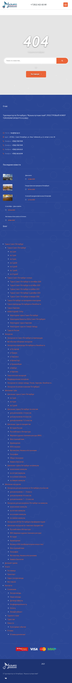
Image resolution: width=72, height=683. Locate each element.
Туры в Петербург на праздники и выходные (24, 300)
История (13, 537)
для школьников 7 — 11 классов (22, 499)
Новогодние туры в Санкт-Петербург (24, 315)
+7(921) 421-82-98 (17, 154)
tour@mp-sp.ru (15, 133)
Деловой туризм (11, 563)
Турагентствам (13, 616)
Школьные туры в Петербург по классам (22, 409)
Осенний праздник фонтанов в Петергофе (38, 196)
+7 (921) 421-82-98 (38, 4)
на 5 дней (13, 263)
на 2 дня (13, 251)
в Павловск (14, 357)
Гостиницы (11, 570)
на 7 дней (13, 270)
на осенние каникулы (18, 477)
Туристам (11, 619)
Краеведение (15, 443)
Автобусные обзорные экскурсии (19, 342)
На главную (36, 74)
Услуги (7, 567)
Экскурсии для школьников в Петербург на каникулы (27, 503)
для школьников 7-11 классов (21, 420)
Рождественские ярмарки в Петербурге (37, 186)
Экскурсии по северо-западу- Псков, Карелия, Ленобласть (29, 383)
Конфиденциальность (18, 604)
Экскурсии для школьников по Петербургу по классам (27, 488)
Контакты (8, 585)
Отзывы (10, 630)
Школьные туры (11, 390)
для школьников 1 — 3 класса (21, 492)
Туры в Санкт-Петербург (14, 244)
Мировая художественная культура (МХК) (26, 435)
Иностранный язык (17, 439)
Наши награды (15, 597)
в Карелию (14, 372)
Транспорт (11, 574)
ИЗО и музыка (15, 447)
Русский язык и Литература (20, 432)
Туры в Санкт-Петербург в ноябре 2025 (24, 289)
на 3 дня (13, 255)
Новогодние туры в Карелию (21, 323)
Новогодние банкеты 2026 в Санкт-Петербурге (27, 319)
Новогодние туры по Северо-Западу (23, 326)
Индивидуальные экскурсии (18, 379)
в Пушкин (13, 353)
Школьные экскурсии (13, 484)
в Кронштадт (15, 360)
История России (16, 428)
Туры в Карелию (13, 308)
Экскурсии (9, 334)
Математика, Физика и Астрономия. (23, 450)
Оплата (13, 608)
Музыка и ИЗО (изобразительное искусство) (26, 544)
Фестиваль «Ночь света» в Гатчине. (15, 216)
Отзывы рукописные (17, 634)
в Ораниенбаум (16, 364)
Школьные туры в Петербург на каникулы (23, 465)
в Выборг (13, 368)
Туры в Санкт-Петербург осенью (19, 278)
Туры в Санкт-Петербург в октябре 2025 (25, 285)
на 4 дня (13, 259)
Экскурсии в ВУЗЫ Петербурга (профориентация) (26, 522)
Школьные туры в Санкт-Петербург (20, 394)
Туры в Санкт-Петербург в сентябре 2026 (25, 281)
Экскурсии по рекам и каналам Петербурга (23, 387)
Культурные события (18, 627)
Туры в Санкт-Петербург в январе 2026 (24, 296)
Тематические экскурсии (16, 375)
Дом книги (28, 175)
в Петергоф (14, 349)
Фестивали (11, 582)
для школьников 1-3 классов (20, 413)
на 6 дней (13, 266)
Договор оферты (16, 600)
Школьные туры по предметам (19, 424)
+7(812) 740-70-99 (17, 145)
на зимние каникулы (17, 480)
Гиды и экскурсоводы (15, 578)
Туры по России (13, 330)
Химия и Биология (16, 462)
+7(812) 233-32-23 (17, 149)
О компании (11, 589)
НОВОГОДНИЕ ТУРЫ (15, 312)
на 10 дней (14, 274)
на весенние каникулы (18, 469)
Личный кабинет (16, 612)
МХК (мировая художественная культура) (25, 533)
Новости (10, 623)
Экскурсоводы (15, 593)
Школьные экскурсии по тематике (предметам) (25, 525)
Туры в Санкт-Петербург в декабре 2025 (25, 293)
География (14, 454)
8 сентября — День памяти (13, 206)
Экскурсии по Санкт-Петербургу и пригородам (25, 338)
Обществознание (16, 458)
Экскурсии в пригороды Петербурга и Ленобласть (26, 345)
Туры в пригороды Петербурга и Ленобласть (24, 304)
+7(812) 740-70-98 (17, 141)
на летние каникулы (17, 473)
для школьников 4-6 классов (20, 417)
